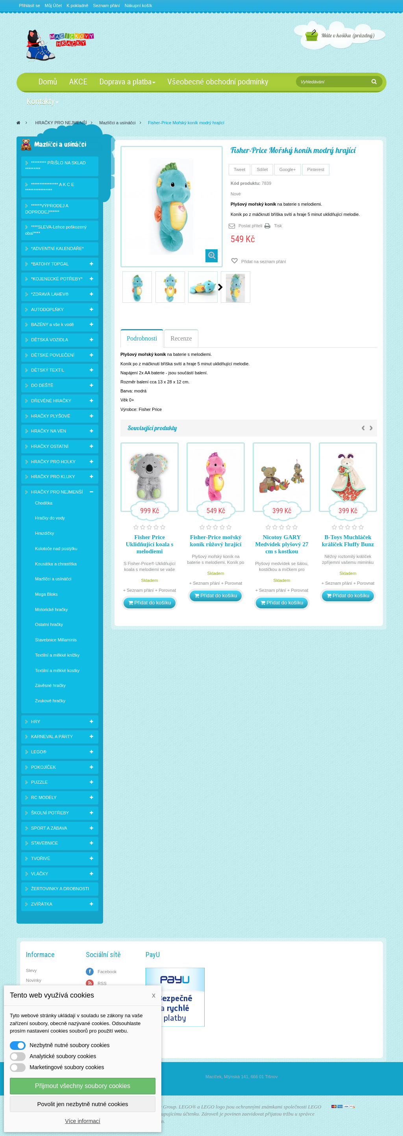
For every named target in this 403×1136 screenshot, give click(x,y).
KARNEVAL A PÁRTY (52, 736)
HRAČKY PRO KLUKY (53, 476)
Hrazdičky (44, 533)
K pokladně (77, 5)
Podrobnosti (142, 338)
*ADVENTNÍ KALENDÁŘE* (57, 248)
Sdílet (262, 169)
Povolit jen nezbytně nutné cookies (82, 1104)
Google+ (287, 169)
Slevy (31, 970)
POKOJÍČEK (43, 767)
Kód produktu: (246, 183)
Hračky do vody (50, 518)
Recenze (181, 338)
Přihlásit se (29, 5)
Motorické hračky (51, 609)
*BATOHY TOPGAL (50, 263)
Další (220, 287)
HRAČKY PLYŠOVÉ (50, 416)
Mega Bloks (46, 594)
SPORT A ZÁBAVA (49, 828)
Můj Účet (53, 5)
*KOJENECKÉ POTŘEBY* (57, 278)
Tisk (278, 225)
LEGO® (38, 751)
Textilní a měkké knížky (57, 655)
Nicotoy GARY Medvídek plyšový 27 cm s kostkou (281, 544)
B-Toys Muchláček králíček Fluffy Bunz (348, 540)
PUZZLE (39, 782)
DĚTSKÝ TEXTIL (47, 370)
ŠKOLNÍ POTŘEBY (50, 812)
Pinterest (315, 169)
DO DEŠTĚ (42, 385)
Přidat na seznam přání (263, 261)
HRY (35, 721)
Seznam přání (106, 5)
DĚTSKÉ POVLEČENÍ (52, 355)
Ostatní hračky (49, 624)
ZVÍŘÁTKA (41, 904)
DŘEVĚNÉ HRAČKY (51, 400)
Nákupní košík (138, 5)
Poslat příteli (250, 225)
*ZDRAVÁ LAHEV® (49, 294)
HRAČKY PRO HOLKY (53, 461)
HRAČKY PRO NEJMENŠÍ (61, 122)
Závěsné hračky (50, 685)
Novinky (33, 980)
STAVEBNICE (44, 843)
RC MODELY (44, 797)
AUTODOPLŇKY (47, 309)
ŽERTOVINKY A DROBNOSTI (60, 888)
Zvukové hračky (50, 700)
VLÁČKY (39, 873)
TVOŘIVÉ (40, 858)
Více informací (82, 1121)
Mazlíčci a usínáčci (117, 122)
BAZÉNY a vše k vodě (52, 324)
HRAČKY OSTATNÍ (49, 446)
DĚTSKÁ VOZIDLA (49, 339)
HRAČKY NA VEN (48, 431)
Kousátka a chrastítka (56, 564)
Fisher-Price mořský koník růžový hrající (216, 540)
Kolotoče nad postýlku (56, 548)
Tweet (239, 169)
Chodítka (43, 503)
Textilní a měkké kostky (57, 670)
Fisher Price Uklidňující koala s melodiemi (150, 544)
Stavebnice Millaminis (56, 639)
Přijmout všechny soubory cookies (82, 1086)
